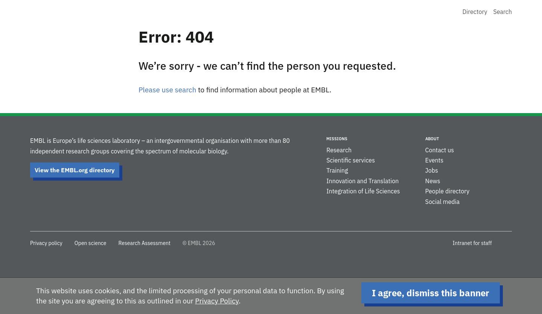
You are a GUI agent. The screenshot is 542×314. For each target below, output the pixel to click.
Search (502, 11)
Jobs (431, 170)
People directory (447, 191)
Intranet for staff (472, 243)
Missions (336, 138)
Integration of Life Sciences (363, 191)
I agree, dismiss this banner (430, 293)
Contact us (439, 150)
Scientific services (350, 160)
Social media (442, 201)
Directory (475, 11)
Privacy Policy (217, 300)
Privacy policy (46, 243)
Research (339, 150)
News (432, 181)
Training (337, 170)
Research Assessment (144, 243)
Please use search (167, 89)
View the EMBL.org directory (75, 170)
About (432, 138)
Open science (91, 243)
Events (434, 160)
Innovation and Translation (362, 181)
